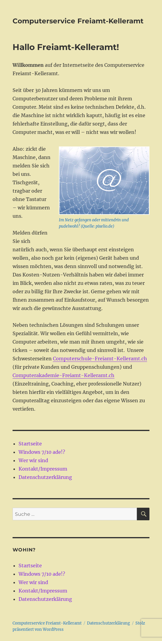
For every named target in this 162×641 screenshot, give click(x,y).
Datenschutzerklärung (45, 477)
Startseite (30, 444)
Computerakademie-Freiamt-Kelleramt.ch (63, 375)
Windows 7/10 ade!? (42, 452)
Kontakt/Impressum (43, 469)
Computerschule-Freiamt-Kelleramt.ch (100, 359)
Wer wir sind (33, 460)
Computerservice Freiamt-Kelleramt (78, 21)
